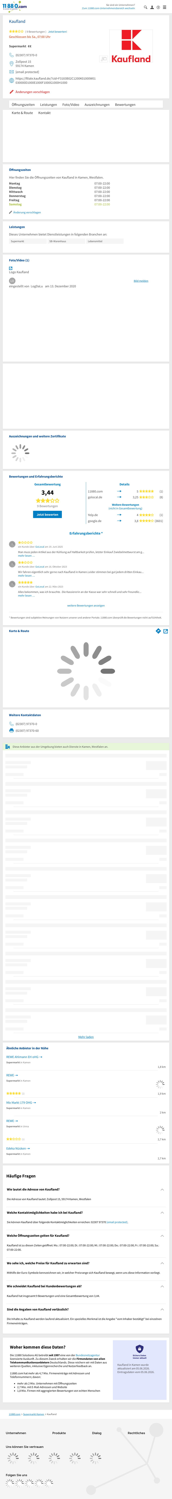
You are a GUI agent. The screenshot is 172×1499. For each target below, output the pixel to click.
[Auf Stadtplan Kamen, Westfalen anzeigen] (165, 630)
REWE (10, 1075)
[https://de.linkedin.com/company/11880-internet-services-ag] (39, 1483)
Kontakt (44, 112)
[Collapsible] (162, 1189)
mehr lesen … (26, 555)
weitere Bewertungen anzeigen (86, 605)
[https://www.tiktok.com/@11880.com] (29, 1483)
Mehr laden (86, 1037)
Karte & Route (22, 112)
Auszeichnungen (97, 104)
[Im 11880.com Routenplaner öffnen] (158, 630)
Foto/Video (70, 104)
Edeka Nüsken (16, 1148)
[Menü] (166, 7)
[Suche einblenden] (147, 7)
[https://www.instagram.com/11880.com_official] (20, 1483)
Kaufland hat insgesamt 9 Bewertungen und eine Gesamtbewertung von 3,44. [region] (53, 1296)
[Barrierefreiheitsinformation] (160, 7)
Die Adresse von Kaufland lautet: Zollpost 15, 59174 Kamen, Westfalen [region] (49, 1199)
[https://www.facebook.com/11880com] (10, 1483)
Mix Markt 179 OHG (19, 1102)
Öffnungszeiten (23, 104)
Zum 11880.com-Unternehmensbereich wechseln (108, 8)
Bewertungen (125, 104)
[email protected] (117, 1222)
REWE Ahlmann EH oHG (22, 1057)
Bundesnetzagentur (88, 1355)
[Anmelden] (153, 7)
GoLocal (39, 546)
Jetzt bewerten (47, 514)
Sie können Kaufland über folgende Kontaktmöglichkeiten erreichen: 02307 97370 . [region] (67, 1222)
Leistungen (48, 104)
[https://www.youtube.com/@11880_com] (49, 1483)
